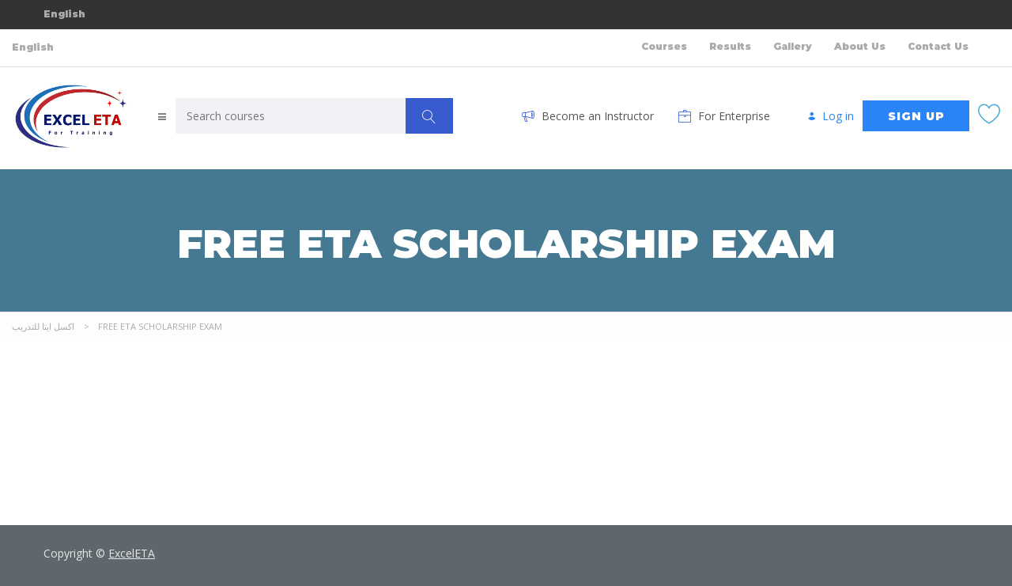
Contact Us (938, 46)
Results (730, 46)
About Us (860, 46)
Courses (664, 46)
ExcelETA (131, 553)
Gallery (792, 46)
